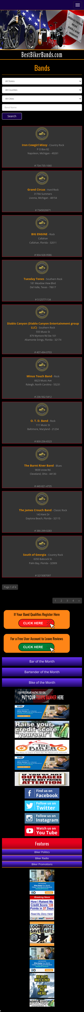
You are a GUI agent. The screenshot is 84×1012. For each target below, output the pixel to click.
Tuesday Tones (34, 279)
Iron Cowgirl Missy (34, 145)
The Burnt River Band (39, 465)
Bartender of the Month (42, 672)
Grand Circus (36, 189)
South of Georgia (34, 555)
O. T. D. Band (39, 421)
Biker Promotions (42, 864)
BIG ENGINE (39, 234)
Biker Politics (42, 852)
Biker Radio (42, 858)
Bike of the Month (42, 682)
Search (12, 116)
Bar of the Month (42, 661)
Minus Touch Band (39, 376)
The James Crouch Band (35, 510)
